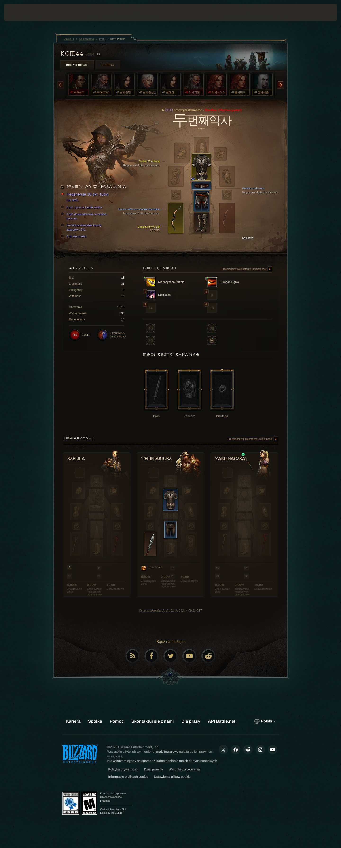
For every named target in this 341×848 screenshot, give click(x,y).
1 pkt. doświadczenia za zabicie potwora (84, 216)
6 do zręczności (74, 236)
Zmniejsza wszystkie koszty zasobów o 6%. (81, 227)
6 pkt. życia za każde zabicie (82, 207)
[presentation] (21, 12)
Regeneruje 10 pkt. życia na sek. (85, 197)
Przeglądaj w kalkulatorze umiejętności (246, 269)
